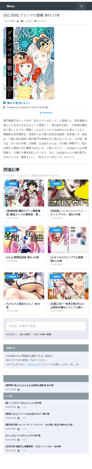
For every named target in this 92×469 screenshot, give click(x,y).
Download (46, 112)
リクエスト (33, 364)
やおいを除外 (38, 334)
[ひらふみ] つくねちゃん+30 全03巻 (23, 435)
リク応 (23, 407)
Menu (11, 6)
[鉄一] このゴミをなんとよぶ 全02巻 (23, 402)
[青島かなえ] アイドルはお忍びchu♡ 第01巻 (27, 413)
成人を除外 (23, 334)
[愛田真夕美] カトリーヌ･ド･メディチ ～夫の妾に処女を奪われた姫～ (39, 424)
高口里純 (41, 21)
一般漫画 (28, 21)
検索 (49, 334)
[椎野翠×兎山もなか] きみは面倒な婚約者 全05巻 (29, 385)
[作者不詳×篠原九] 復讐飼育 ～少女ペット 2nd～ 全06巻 (33, 446)
